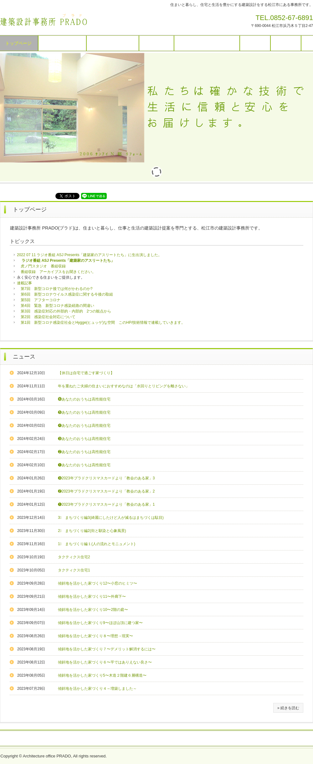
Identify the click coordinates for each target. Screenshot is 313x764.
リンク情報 (87, 738)
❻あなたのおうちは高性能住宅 (84, 399)
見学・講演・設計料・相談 (207, 43)
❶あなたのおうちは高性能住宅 (84, 465)
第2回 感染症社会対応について (48, 317)
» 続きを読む (288, 708)
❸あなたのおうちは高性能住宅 (84, 438)
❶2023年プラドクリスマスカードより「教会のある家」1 (106, 504)
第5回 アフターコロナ (40, 300)
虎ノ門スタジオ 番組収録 (43, 266)
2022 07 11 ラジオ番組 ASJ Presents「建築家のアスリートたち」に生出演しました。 (89, 255)
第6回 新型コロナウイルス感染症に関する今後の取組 (67, 294)
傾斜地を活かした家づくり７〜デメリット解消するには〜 (107, 649)
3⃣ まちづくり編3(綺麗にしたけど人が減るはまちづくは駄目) (111, 517)
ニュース (24, 357)
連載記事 (24, 283)
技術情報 (255, 43)
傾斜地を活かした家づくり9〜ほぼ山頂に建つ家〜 (100, 623)
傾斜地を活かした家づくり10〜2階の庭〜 (93, 609)
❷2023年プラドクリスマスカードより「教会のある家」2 (106, 491)
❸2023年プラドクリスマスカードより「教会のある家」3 (106, 478)
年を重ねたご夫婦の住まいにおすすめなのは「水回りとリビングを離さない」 (123, 386)
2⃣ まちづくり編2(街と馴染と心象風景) (92, 531)
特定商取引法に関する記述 (161, 738)
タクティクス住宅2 (74, 557)
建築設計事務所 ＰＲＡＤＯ (43, 20)
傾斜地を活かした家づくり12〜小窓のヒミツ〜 (97, 583)
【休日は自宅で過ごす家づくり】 (86, 373)
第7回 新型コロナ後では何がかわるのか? (56, 288)
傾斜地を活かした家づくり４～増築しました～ (97, 688)
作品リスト (156, 43)
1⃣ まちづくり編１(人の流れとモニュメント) (96, 544)
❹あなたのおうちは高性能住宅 (84, 425)
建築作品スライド (62, 43)
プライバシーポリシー (215, 738)
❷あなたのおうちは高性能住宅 (84, 452)
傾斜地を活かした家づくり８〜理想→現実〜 (95, 636)
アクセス (286, 43)
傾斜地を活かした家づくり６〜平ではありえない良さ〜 (105, 662)
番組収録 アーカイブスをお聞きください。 (56, 272)
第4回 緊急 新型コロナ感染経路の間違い (57, 305)
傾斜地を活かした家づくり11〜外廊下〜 (92, 596)
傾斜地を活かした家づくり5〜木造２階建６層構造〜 (102, 675)
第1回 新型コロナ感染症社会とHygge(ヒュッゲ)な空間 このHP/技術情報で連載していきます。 (103, 322)
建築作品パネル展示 (112, 43)
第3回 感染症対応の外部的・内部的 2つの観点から (66, 311)
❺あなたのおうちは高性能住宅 (84, 412)
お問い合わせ (116, 738)
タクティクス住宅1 (74, 570)
